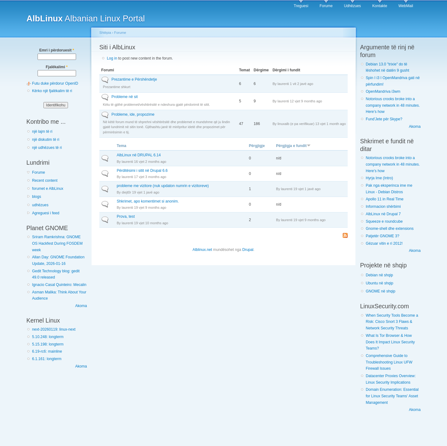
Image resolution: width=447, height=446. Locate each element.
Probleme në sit (124, 97)
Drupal (247, 250)
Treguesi (301, 6)
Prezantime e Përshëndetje (134, 79)
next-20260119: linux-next (53, 329)
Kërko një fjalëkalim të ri (52, 91)
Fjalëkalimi (56, 67)
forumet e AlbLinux (47, 188)
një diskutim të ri (45, 139)
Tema (121, 146)
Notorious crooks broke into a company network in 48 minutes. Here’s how (393, 105)
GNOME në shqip (380, 291)
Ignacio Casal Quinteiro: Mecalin (59, 285)
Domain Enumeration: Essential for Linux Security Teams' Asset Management (392, 395)
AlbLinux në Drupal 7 (383, 214)
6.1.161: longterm (46, 359)
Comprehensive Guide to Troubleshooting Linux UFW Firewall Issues (389, 362)
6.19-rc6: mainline (47, 351)
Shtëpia (105, 32)
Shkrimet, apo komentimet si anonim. (148, 201)
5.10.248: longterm (47, 337)
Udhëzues (352, 6)
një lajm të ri (42, 131)
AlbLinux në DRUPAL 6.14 (139, 155)
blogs (36, 196)
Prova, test (126, 216)
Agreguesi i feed (45, 213)
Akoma (81, 306)
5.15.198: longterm (47, 344)
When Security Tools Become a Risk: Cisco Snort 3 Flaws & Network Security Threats (392, 321)
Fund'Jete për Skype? (384, 119)
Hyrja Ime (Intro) (379, 178)
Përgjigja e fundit (293, 146)
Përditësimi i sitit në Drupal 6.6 (142, 170)
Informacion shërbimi (383, 206)
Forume (326, 6)
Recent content (44, 180)
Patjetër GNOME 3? (382, 236)
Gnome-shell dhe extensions (389, 228)
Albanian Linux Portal (85, 18)
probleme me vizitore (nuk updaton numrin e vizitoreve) (163, 186)
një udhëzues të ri (47, 147)
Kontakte (379, 6)
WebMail (406, 6)
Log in (112, 58)
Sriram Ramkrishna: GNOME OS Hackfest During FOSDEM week (57, 243)
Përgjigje (257, 146)
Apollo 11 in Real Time (385, 199)
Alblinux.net (202, 250)
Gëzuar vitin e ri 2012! (384, 243)
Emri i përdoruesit (56, 50)
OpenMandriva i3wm (383, 91)
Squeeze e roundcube (384, 221)
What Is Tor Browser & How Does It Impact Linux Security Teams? (390, 341)
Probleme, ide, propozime (133, 114)
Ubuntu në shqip (379, 283)
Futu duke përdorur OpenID (55, 83)
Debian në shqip (379, 275)
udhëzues (40, 205)
